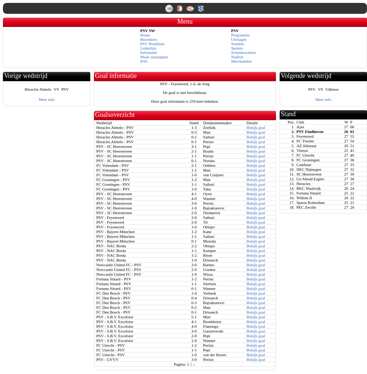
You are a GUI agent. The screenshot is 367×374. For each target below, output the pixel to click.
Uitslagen (238, 39)
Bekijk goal (255, 127)
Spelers (237, 48)
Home (145, 35)
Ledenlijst (148, 48)
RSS (143, 61)
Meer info (47, 99)
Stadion (237, 57)
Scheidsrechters (243, 52)
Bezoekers (148, 39)
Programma (240, 35)
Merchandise (241, 61)
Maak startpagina (154, 57)
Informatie (148, 52)
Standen (237, 44)
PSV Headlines (152, 44)
